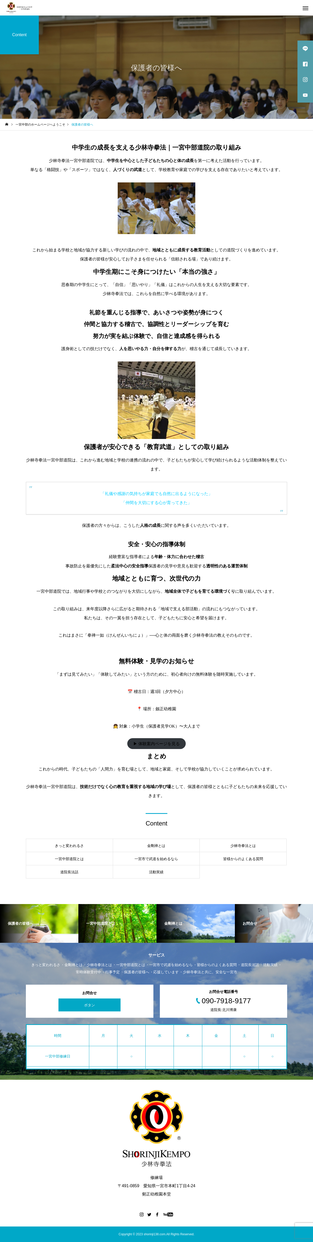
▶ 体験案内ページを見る (156, 744)
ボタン (89, 1005)
